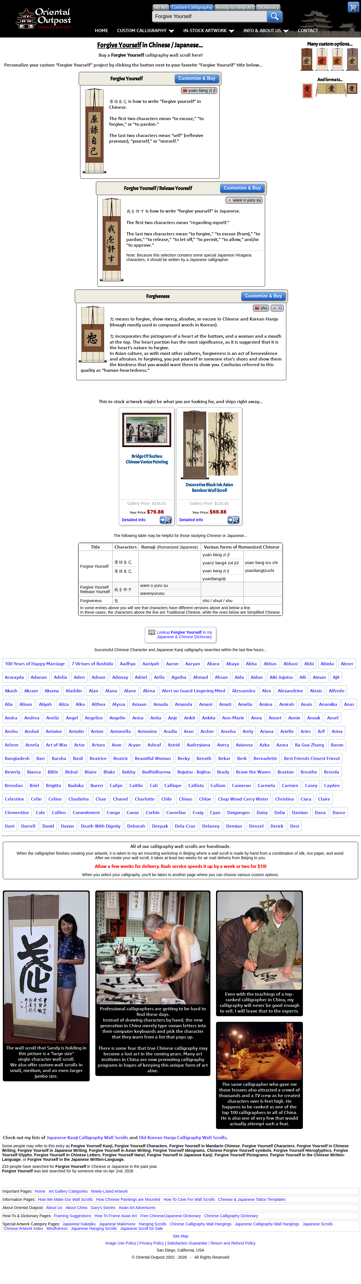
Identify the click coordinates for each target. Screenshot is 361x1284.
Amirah (286, 704)
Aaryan (192, 663)
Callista (196, 785)
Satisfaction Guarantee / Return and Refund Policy (211, 1243)
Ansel (333, 718)
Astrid (174, 745)
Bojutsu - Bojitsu (193, 772)
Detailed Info (134, 520)
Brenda (331, 772)
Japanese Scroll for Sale (141, 1228)
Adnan (98, 677)
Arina (337, 731)
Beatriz (120, 758)
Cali (154, 785)
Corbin (153, 812)
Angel (72, 718)
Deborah (136, 826)
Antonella (120, 731)
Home (101, 30)
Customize (196, 78)
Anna (256, 718)
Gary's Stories (103, 1207)
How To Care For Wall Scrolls (189, 1199)
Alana (111, 690)
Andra (11, 718)
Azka (264, 745)
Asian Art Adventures (137, 1207)
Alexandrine (290, 690)
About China (76, 1207)
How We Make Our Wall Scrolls (65, 1199)
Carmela (266, 785)
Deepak (160, 826)
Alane (130, 690)
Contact (308, 30)
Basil (78, 758)
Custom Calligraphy (145, 30)
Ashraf (154, 745)
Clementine (17, 812)
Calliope (173, 785)
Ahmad (200, 677)
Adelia (60, 677)
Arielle (287, 731)
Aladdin (74, 690)
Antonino (147, 731)
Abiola (327, 663)
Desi (294, 826)
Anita (155, 718)
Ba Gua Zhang (309, 745)
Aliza (64, 704)
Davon (67, 826)
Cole (40, 812)
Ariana (267, 731)
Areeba (228, 731)
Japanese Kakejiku (79, 1224)
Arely (248, 731)
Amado (160, 704)
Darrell (28, 826)
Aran (189, 731)
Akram (31, 690)
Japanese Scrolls (318, 1224)
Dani (9, 826)
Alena (149, 690)
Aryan (134, 745)
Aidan (257, 677)
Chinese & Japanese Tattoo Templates (251, 1199)
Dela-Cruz (185, 826)
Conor (133, 812)
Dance (339, 812)
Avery (223, 745)
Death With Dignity (100, 826)
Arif (321, 731)
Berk (242, 758)
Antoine (54, 731)
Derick (276, 826)
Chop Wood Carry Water (243, 799)
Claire (324, 799)
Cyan (215, 812)
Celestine (14, 799)
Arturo (98, 745)
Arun (117, 745)
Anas (349, 704)
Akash (11, 690)
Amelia (245, 704)
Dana (320, 812)
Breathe (309, 772)
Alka (80, 704)
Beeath (204, 758)
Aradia (170, 731)
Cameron (241, 785)
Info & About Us (266, 30)
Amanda (183, 704)
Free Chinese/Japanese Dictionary (170, 1216)
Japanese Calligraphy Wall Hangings (267, 1224)
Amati (225, 704)
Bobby (128, 772)
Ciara (306, 799)
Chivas (185, 799)
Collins (59, 812)
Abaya (232, 663)
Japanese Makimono (117, 1224)
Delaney (210, 826)
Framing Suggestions (72, 1216)
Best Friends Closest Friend (312, 758)
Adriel (141, 677)
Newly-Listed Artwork (109, 1191)
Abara (213, 663)
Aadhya (128, 663)
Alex (266, 690)
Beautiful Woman (153, 758)
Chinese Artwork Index (23, 1228)
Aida (239, 677)
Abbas (270, 663)
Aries (306, 731)
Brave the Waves (253, 772)
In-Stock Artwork (208, 30)
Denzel (256, 826)
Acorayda (14, 677)
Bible (53, 772)
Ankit (189, 718)
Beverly (12, 772)
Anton (97, 731)
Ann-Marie (233, 718)
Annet (275, 718)
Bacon (337, 745)
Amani (205, 704)
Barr (40, 758)
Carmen (290, 785)
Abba (251, 663)
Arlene (12, 745)
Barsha (59, 758)
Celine (55, 799)
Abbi (309, 663)
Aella (159, 677)
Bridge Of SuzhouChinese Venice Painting (147, 459)
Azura (282, 745)
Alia (9, 704)
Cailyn (116, 785)
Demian (234, 826)
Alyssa (118, 704)
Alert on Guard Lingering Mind (193, 690)
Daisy (262, 812)
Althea (98, 704)
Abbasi (290, 663)
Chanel (120, 799)
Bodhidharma (156, 772)
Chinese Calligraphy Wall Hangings (201, 1224)
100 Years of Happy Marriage (35, 663)
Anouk (313, 718)
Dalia (279, 812)
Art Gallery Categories (68, 1191)
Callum (218, 785)
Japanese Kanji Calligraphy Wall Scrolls (87, 1137)
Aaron (172, 663)
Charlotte (145, 799)
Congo (113, 812)
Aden (79, 677)
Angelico (94, 718)
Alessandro (243, 690)
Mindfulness (57, 1228)
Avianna (244, 745)
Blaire (91, 772)
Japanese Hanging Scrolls (94, 1228)
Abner (347, 663)
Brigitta (53, 785)
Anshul (32, 731)
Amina (265, 704)
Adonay (120, 677)
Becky (184, 758)
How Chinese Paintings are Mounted (128, 1199)
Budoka (76, 785)
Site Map (180, 1236)
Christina (284, 799)
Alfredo (336, 690)
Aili (303, 677)
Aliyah (45, 704)
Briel (34, 785)
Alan (93, 690)
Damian (300, 812)
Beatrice (98, 758)
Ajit (336, 677)
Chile (166, 799)
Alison (25, 704)
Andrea (31, 718)
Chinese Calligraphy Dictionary (231, 1216)
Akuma (52, 690)
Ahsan (221, 677)
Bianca (34, 772)
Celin (36, 799)
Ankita (208, 718)
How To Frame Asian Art (115, 1216)
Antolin (76, 731)
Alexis (316, 690)
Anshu (11, 731)
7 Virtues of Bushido (92, 663)
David (48, 826)
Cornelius (176, 812)
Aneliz (52, 718)
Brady (223, 772)
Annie (294, 718)
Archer (207, 731)
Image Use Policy (120, 1243)
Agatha (178, 677)
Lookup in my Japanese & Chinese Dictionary (184, 634)
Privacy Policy (151, 1243)
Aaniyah (150, 663)
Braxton (286, 772)
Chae (101, 799)
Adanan (39, 677)
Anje (172, 718)
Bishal (71, 772)
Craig (198, 812)
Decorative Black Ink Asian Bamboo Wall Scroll (209, 487)
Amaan (139, 704)
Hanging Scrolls (152, 1224)
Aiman (319, 677)
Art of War (56, 745)
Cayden (332, 785)
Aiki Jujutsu (281, 677)
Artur (79, 745)
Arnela (32, 745)
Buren (97, 785)
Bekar (224, 758)
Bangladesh (17, 758)
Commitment (86, 812)
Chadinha (79, 799)
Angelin (117, 718)
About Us (54, 1207)
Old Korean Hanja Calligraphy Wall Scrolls (182, 1137)
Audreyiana (198, 745)
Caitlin (136, 785)
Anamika (328, 704)
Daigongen (238, 812)
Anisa (138, 718)
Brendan (14, 785)
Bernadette (265, 758)
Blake (109, 772)
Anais (306, 704)
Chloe (205, 799)
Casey (311, 785)
